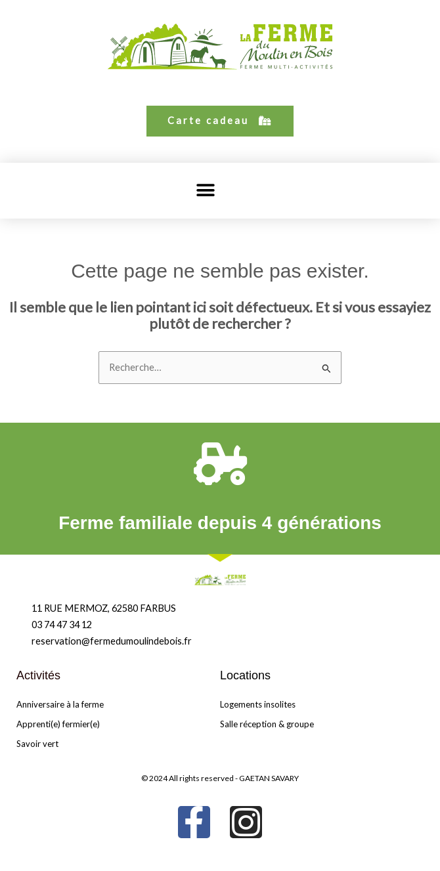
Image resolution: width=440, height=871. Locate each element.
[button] (205, 190)
